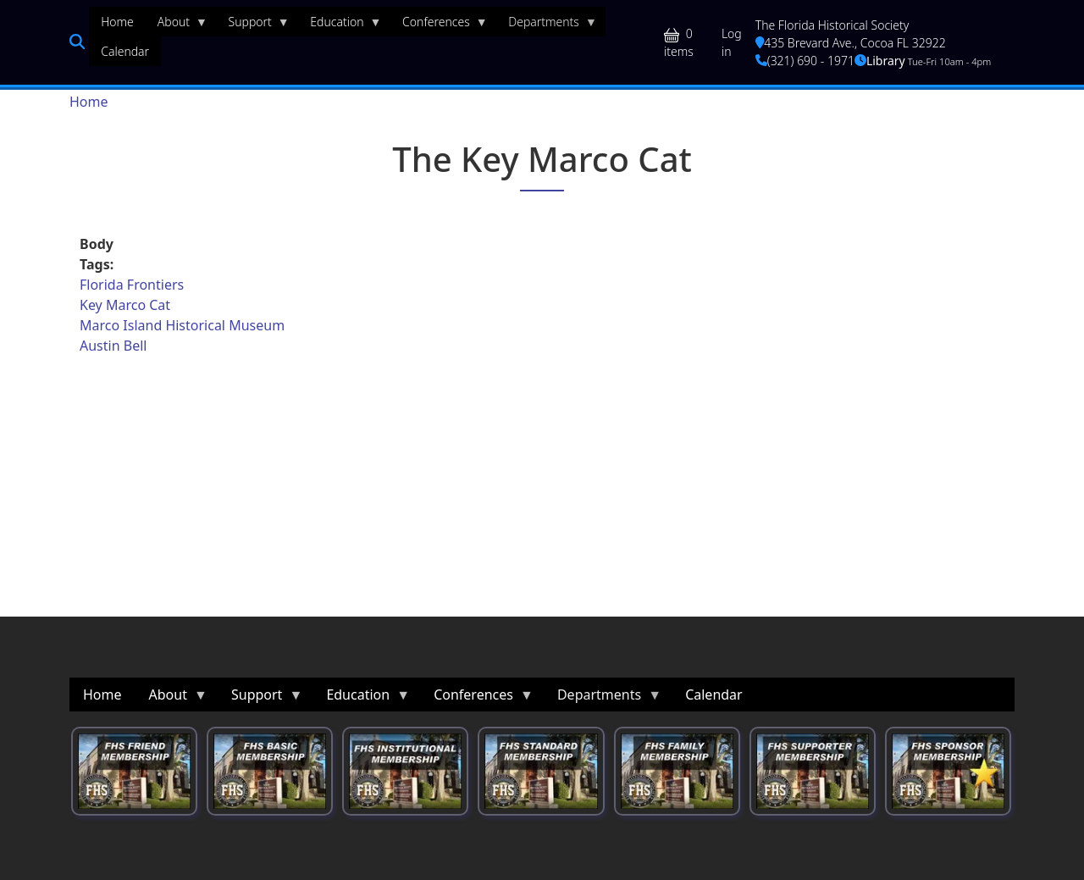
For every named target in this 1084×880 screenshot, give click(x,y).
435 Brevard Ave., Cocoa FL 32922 (850, 43)
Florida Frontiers (132, 284)
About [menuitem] (176, 25)
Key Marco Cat (125, 305)
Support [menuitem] (253, 25)
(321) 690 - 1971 (804, 61)
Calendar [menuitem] (125, 51)
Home (88, 101)
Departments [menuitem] (546, 25)
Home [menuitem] (117, 22)
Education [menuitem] (339, 25)
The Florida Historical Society (832, 25)
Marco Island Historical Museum (182, 325)
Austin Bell (113, 345)
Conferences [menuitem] (439, 25)
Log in (732, 42)
